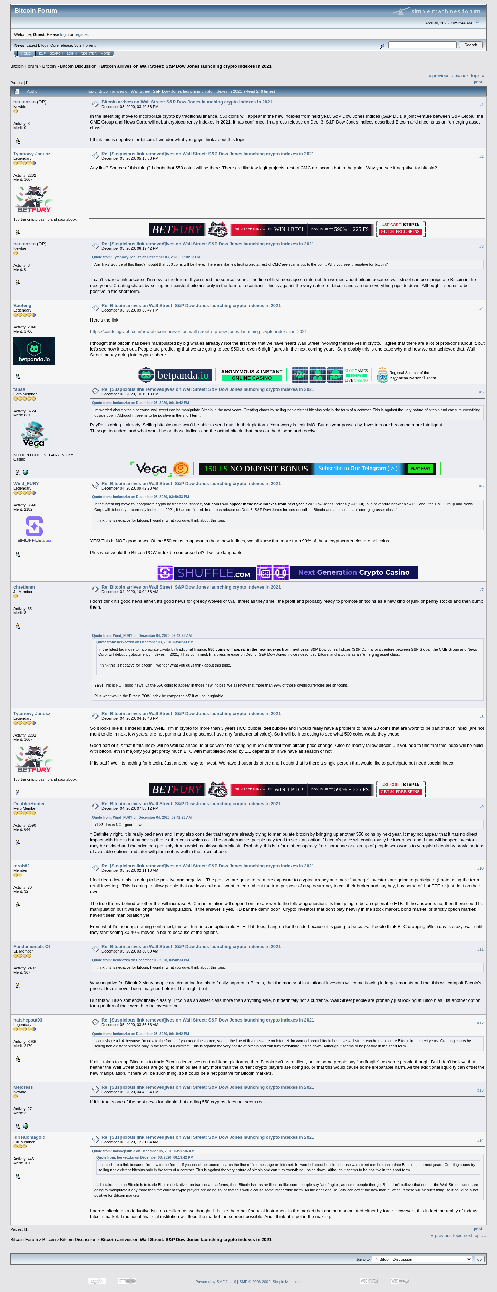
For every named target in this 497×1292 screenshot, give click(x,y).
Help (42, 53)
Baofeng (22, 305)
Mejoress (23, 1087)
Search (56, 53)
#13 (480, 1090)
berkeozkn (24, 102)
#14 (480, 1140)
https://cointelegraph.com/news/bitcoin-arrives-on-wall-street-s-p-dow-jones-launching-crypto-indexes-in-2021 (198, 331)
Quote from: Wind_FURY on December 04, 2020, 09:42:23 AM (142, 636)
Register (89, 53)
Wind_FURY (26, 483)
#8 (481, 716)
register (81, 34)
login (64, 34)
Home (26, 53)
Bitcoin (49, 66)
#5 (481, 392)
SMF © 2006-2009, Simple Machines (271, 1282)
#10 (480, 868)
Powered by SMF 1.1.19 (216, 1282)
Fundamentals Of (31, 946)
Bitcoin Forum (24, 66)
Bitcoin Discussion (78, 66)
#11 (480, 949)
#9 (481, 807)
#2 (481, 156)
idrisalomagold (29, 1137)
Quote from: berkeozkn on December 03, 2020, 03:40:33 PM (140, 497)
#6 (481, 486)
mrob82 (21, 865)
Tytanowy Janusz (31, 153)
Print (478, 82)
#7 (481, 590)
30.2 (77, 45)
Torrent (90, 45)
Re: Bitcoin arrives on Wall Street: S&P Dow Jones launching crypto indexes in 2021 (191, 305)
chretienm (24, 587)
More (105, 53)
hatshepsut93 (27, 1020)
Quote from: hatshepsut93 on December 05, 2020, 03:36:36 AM (143, 1151)
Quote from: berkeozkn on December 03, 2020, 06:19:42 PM (140, 403)
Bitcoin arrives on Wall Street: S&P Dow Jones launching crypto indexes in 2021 (186, 66)
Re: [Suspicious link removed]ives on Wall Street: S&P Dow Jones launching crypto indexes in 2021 (207, 153)
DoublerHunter (29, 803)
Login (72, 53)
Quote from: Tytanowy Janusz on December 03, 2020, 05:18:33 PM (146, 257)
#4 (481, 308)
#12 (480, 1023)
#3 (481, 246)
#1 (481, 104)
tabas (19, 389)
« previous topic (444, 75)
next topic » (473, 75)
